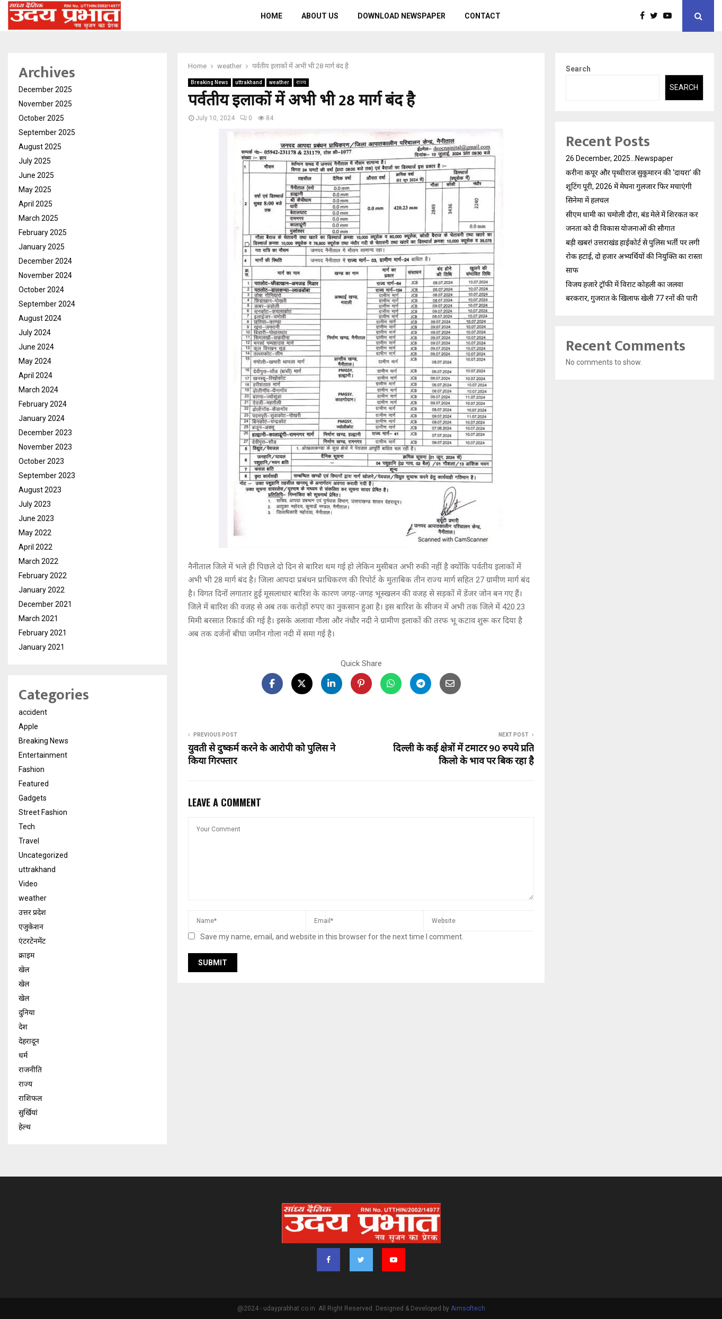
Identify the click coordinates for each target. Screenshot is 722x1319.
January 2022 (42, 590)
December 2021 (45, 604)
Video (28, 884)
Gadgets (33, 798)
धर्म (23, 1055)
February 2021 (43, 633)
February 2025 (43, 232)
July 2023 (35, 504)
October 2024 (41, 289)
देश (23, 1026)
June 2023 (36, 518)
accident (33, 712)
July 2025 (35, 161)
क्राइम (26, 955)
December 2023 (45, 432)
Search (578, 69)
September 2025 (47, 132)
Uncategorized (43, 855)
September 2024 (47, 304)
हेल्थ (25, 1127)
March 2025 (38, 218)
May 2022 (35, 532)
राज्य (301, 82)
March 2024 (38, 389)
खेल (24, 969)
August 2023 (40, 490)
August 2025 (40, 146)
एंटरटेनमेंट (32, 941)
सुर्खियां (28, 1112)
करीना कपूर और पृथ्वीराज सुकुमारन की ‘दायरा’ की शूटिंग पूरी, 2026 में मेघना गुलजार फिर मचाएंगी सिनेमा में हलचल (633, 186)
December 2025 (45, 89)
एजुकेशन (31, 926)
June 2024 (36, 347)
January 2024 (42, 418)
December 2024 (45, 261)
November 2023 (45, 447)
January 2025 (42, 247)
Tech (27, 826)
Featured (34, 783)
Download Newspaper (401, 16)
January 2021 (42, 647)
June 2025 (36, 175)
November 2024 (45, 275)
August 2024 (40, 318)
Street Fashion (43, 812)
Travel (29, 841)
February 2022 (43, 575)
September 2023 (47, 475)
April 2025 (35, 204)
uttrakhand (248, 82)
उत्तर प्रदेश (32, 912)
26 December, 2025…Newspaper (619, 158)
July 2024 (35, 332)
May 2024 (35, 361)
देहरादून (29, 1041)
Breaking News (209, 82)
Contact (483, 16)
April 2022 (35, 547)
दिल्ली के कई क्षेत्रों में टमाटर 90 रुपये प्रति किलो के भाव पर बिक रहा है (463, 755)
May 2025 (35, 189)
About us (319, 16)
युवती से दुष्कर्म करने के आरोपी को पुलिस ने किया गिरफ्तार (261, 755)
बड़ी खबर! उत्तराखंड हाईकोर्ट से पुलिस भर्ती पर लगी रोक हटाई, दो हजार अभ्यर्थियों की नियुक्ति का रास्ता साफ (634, 256)
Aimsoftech (468, 1308)
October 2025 (41, 118)
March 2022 (38, 561)
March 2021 (38, 618)
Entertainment (43, 755)
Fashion (31, 769)
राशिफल (30, 1098)
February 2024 (43, 404)
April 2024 (35, 375)
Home (271, 16)
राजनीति (30, 1069)
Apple (28, 726)
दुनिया (27, 1012)
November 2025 (45, 104)
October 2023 (41, 461)
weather (279, 82)
